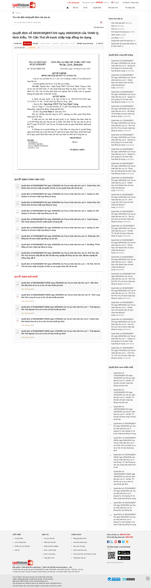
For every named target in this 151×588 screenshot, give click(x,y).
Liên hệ (17, 550)
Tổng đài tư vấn (49, 558)
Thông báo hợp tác (79, 558)
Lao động (114, 38)
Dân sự (114, 26)
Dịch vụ (106, 2)
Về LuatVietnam (72, 3)
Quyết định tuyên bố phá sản (122, 41)
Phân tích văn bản (50, 542)
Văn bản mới (113, 8)
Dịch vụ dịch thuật (50, 550)
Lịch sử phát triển (20, 542)
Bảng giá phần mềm (80, 538)
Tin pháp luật (130, 8)
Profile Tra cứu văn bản (22, 546)
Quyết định (97, 8)
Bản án (75, 8)
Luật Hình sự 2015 (55, 586)
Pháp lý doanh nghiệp (51, 546)
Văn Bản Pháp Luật (19, 586)
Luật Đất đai (44, 586)
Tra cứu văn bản (49, 538)
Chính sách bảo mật (80, 550)
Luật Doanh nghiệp (33, 586)
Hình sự (114, 29)
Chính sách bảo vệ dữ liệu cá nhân (84, 554)
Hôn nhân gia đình (27, 289)
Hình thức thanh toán (80, 542)
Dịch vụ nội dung (49, 554)
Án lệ (85, 8)
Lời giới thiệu (19, 538)
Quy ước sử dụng (79, 546)
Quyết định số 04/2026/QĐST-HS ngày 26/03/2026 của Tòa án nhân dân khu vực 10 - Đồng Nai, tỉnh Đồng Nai (125, 506)
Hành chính (115, 35)
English (115, 2)
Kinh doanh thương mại (120, 32)
